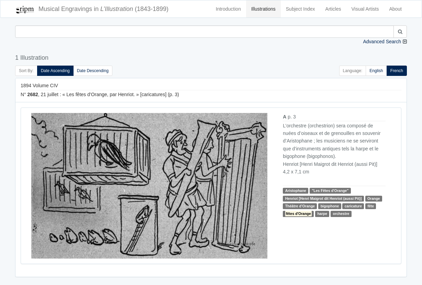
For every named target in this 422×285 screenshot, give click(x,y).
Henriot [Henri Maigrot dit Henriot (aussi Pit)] (323, 198)
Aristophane (295, 191)
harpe (322, 214)
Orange (373, 198)
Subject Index (300, 9)
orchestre (341, 214)
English (376, 70)
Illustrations (263, 9)
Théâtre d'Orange (300, 206)
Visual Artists (365, 9)
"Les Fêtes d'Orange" (330, 191)
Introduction (228, 9)
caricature (353, 206)
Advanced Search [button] (382, 41)
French (396, 70)
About (395, 9)
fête (370, 206)
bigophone (330, 206)
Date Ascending (55, 70)
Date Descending (93, 70)
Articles (333, 9)
